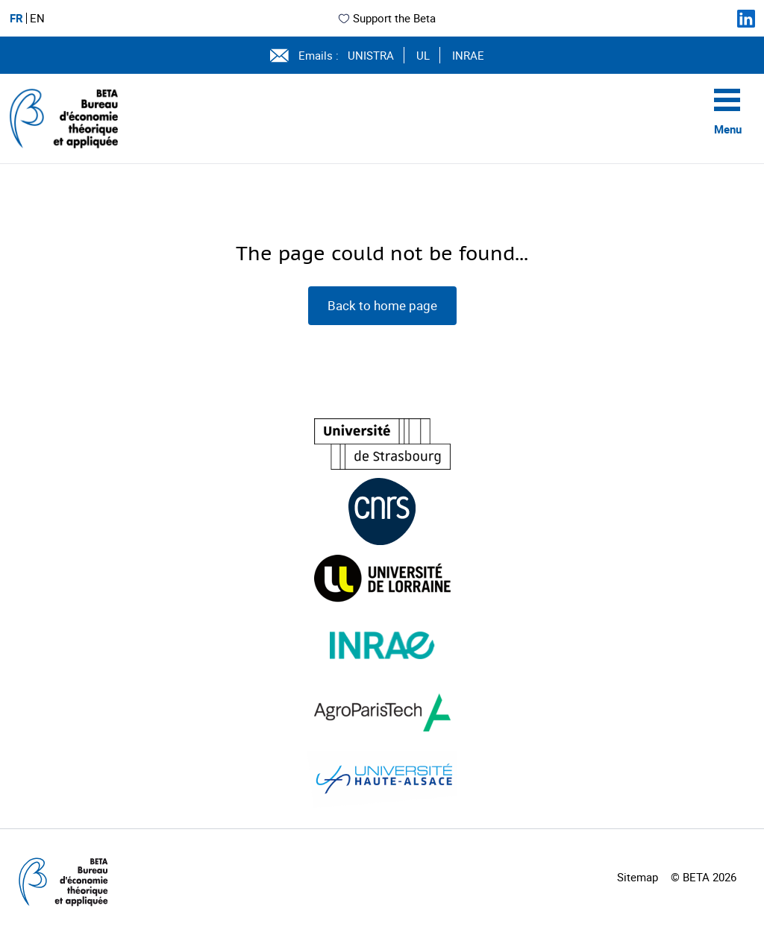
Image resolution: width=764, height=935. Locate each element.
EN (37, 18)
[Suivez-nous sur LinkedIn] (746, 19)
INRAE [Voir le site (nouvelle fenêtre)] (468, 55)
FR (16, 18)
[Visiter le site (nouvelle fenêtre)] (382, 444)
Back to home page (382, 305)
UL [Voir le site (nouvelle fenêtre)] (423, 55)
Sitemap (637, 876)
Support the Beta (386, 17)
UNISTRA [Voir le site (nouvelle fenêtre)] (371, 55)
